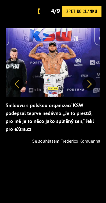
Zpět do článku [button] (81, 11)
